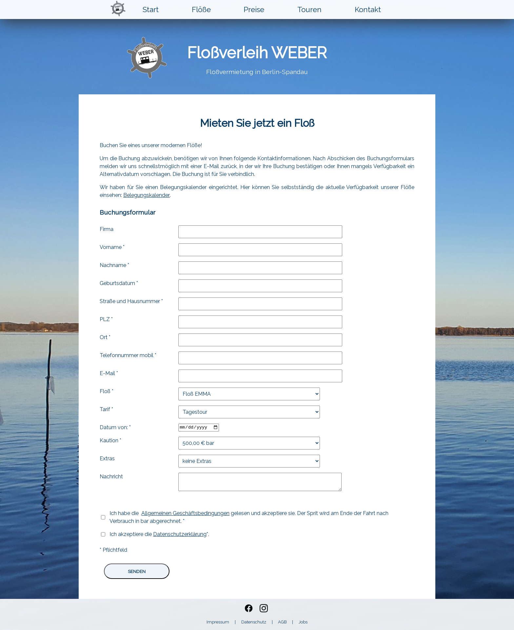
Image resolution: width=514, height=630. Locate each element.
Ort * (105, 337)
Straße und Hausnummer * (131, 301)
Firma (106, 229)
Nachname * (114, 265)
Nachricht (111, 476)
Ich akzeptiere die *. (159, 534)
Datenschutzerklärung (180, 534)
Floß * (106, 391)
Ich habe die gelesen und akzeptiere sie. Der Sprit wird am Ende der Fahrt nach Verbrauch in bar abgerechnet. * (248, 517)
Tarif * (106, 409)
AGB (282, 622)
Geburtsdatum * (119, 283)
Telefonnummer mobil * (128, 355)
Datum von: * (115, 427)
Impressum (218, 622)
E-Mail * (109, 373)
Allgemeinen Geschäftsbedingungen (185, 513)
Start (151, 9)
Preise (254, 9)
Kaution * (110, 440)
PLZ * (106, 319)
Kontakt (368, 9)
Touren (309, 9)
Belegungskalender (146, 195)
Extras (107, 458)
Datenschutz (253, 622)
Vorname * (112, 247)
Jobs (303, 622)
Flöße (201, 9)
